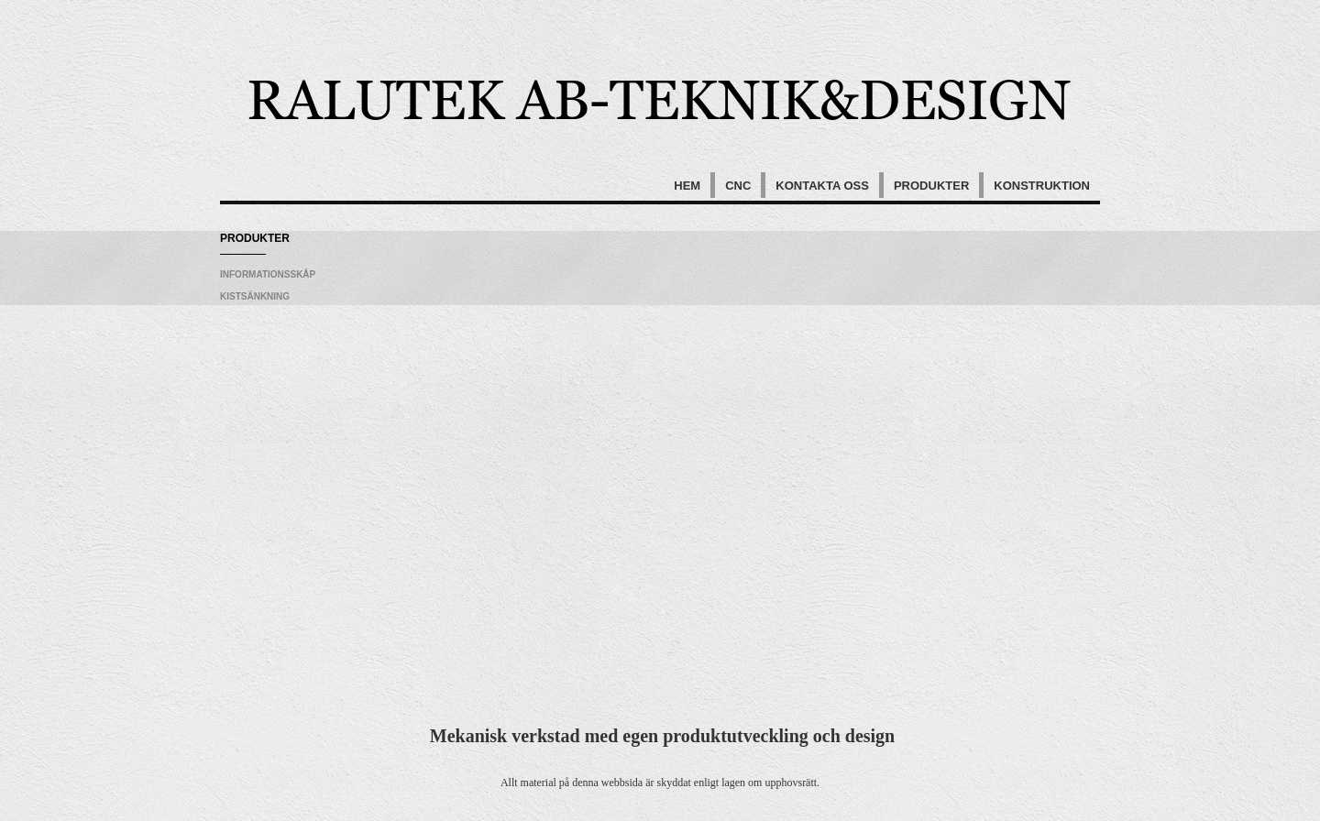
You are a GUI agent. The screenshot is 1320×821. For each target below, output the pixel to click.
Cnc (738, 185)
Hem (687, 185)
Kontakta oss (822, 185)
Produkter (931, 185)
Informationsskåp (267, 274)
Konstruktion (1042, 185)
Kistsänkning (255, 296)
